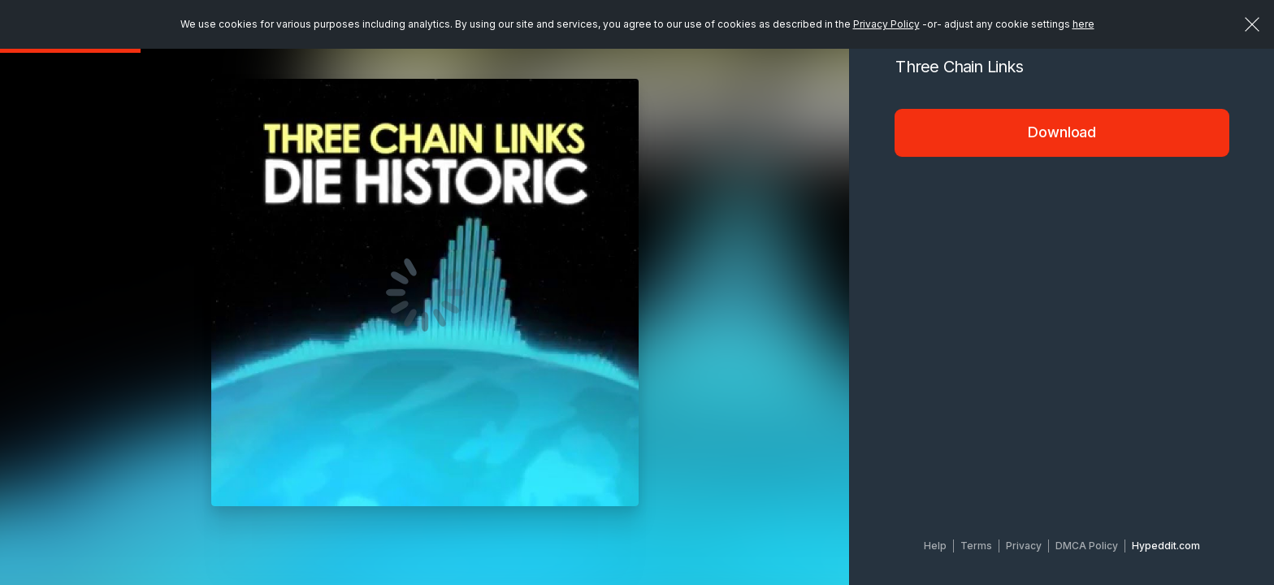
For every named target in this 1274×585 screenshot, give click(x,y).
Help (935, 546)
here (1083, 24)
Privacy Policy (886, 24)
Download (1062, 132)
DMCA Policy (1086, 546)
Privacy (1024, 546)
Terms (976, 546)
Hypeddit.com (1166, 546)
